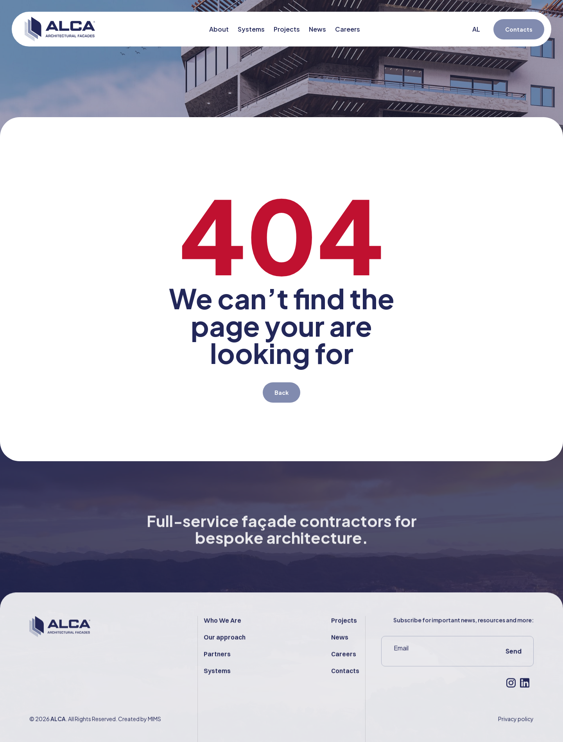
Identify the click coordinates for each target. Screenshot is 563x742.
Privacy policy (516, 734)
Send (514, 666)
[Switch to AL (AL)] (479, 29)
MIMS (154, 734)
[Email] (435, 663)
